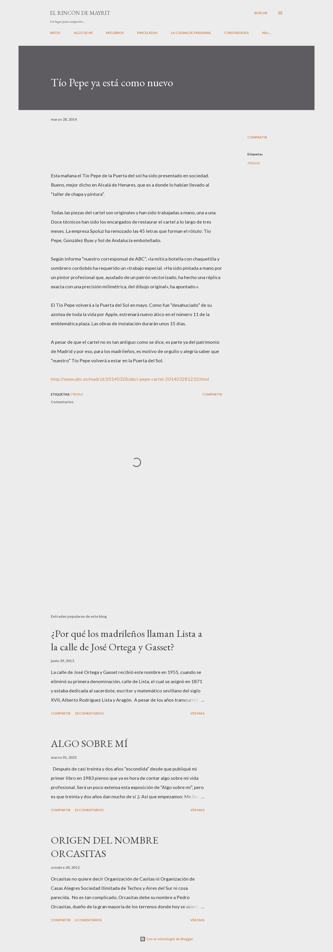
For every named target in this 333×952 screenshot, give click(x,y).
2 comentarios (88, 920)
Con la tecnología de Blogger (166, 939)
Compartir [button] (257, 137)
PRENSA (253, 163)
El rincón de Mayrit (80, 12)
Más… (266, 33)
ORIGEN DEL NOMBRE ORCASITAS (104, 846)
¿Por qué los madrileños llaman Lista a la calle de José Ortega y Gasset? (126, 640)
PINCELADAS (147, 33)
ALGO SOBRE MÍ (89, 743)
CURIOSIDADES (236, 33)
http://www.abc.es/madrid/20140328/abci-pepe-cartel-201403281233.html (130, 379)
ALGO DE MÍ (83, 33)
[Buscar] (260, 13)
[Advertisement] (129, 556)
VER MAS (197, 713)
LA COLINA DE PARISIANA (191, 33)
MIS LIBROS (115, 33)
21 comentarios (89, 810)
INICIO (55, 33)
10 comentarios (89, 713)
